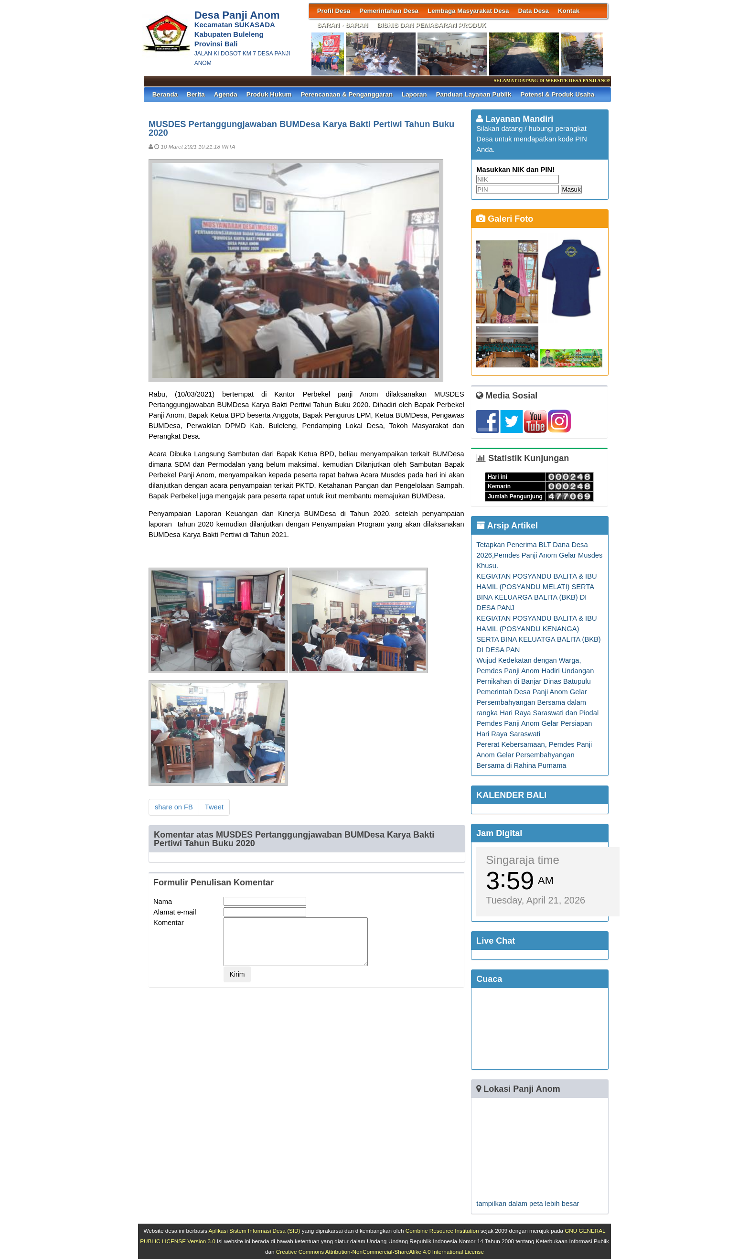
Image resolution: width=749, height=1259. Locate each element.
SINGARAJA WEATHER (539, 1029)
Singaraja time (522, 859)
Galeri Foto (504, 219)
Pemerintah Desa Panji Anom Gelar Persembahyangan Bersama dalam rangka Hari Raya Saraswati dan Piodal (537, 702)
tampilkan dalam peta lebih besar (527, 1203)
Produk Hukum (269, 94)
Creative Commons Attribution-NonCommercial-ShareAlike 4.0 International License (380, 1251)
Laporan (414, 94)
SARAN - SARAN (342, 25)
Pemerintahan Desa (388, 10)
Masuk (571, 189)
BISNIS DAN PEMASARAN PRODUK (431, 25)
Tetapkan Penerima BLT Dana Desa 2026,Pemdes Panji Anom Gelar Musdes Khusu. (539, 555)
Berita (196, 94)
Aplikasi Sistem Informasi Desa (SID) (254, 1230)
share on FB (174, 807)
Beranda (165, 94)
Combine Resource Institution (442, 1230)
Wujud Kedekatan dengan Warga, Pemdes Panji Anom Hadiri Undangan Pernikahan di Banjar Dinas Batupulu (535, 670)
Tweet (214, 807)
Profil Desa (334, 10)
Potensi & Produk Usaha (557, 94)
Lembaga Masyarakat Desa (468, 10)
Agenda (225, 94)
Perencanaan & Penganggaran (346, 94)
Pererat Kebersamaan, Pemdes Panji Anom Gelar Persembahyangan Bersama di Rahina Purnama (534, 755)
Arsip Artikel (507, 525)
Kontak (568, 10)
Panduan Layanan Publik (474, 94)
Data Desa (533, 10)
